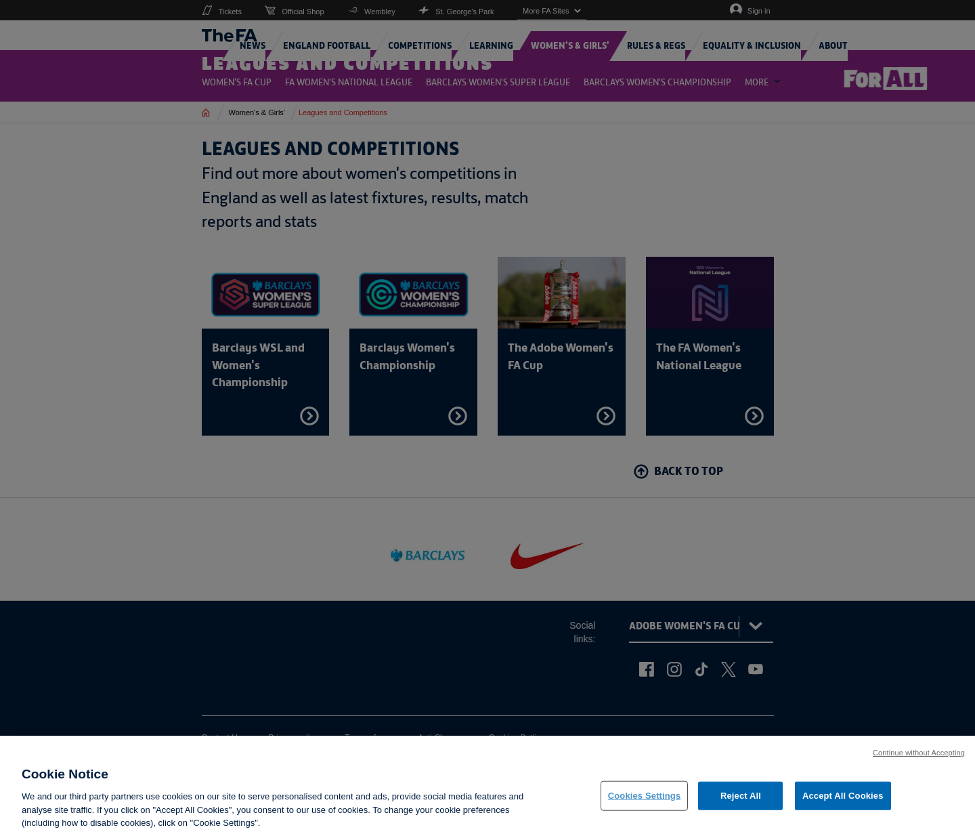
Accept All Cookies (843, 804)
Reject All (740, 804)
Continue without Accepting (919, 762)
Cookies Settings (644, 804)
